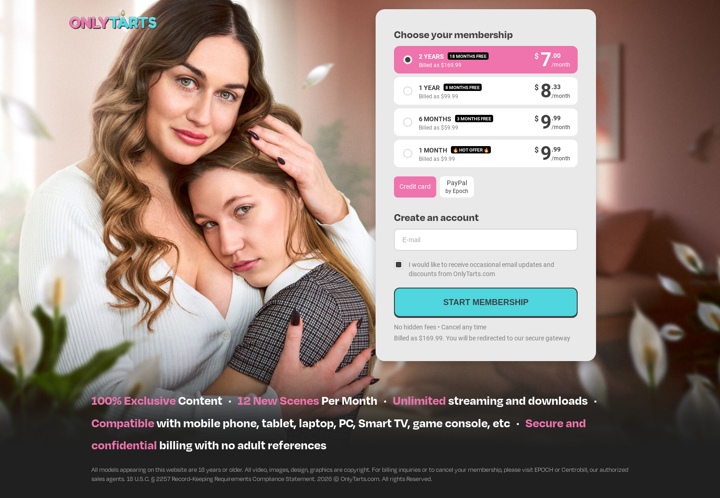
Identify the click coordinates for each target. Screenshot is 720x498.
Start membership (486, 302)
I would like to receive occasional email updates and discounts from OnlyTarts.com (481, 269)
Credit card (415, 186)
